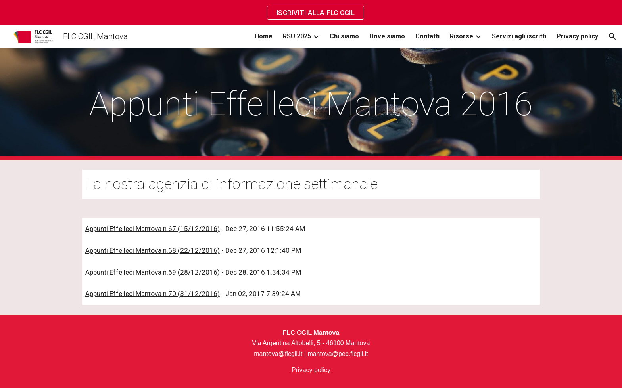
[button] (612, 36)
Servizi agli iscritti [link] (519, 36)
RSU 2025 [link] (297, 36)
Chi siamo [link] (344, 36)
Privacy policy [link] (577, 36)
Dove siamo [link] (387, 36)
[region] (311, 12)
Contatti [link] (427, 36)
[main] (311, 104)
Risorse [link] (461, 36)
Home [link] (264, 36)
